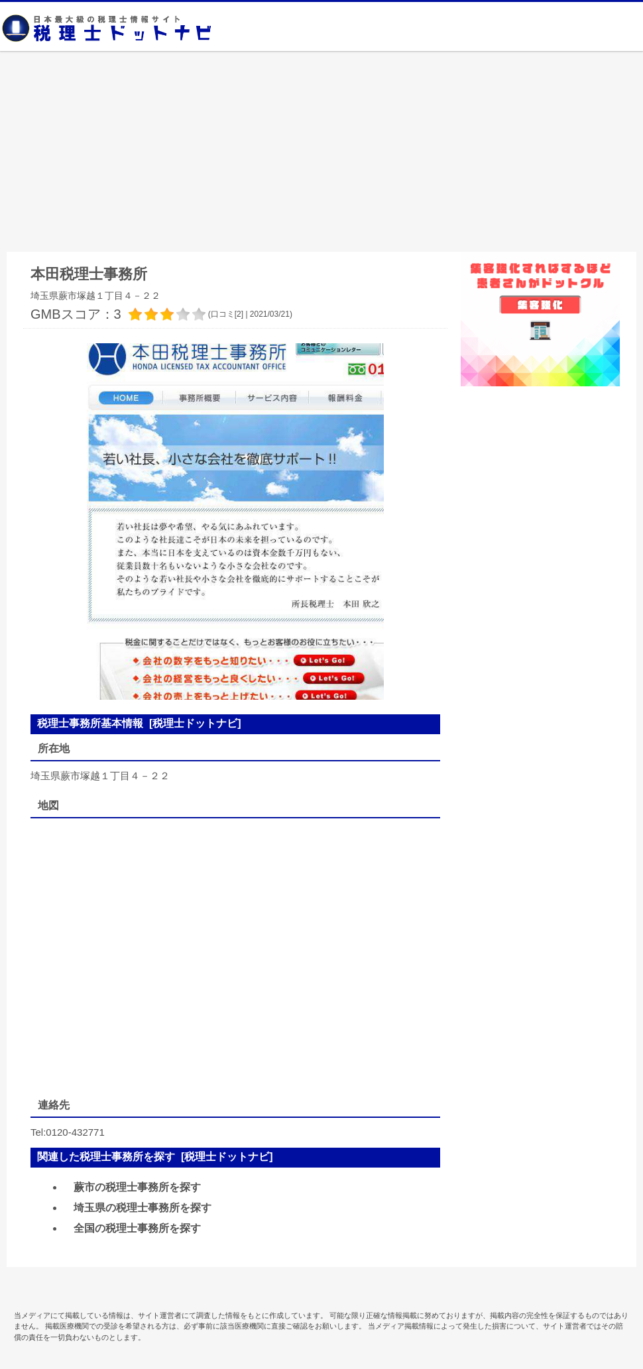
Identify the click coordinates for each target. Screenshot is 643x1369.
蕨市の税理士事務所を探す (137, 1187)
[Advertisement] (321, 152)
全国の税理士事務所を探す (137, 1228)
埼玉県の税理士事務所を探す (142, 1207)
